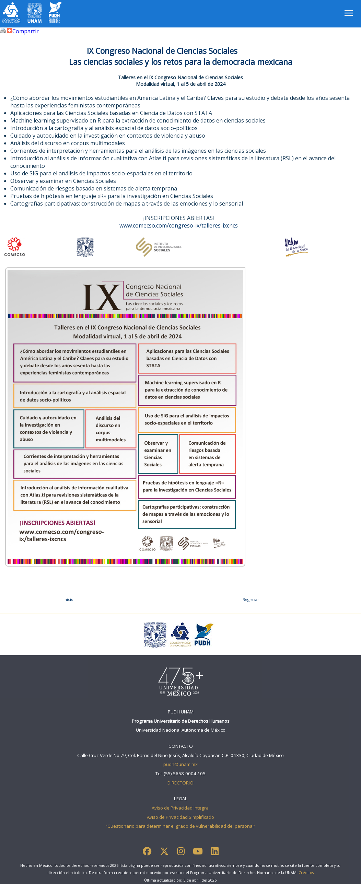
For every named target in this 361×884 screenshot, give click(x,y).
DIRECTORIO (180, 783)
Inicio (68, 599)
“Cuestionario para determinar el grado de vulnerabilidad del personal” (180, 826)
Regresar (251, 599)
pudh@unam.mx (180, 764)
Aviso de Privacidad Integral (181, 808)
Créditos (306, 872)
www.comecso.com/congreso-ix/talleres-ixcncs (178, 225)
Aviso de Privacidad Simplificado (180, 817)
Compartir (22, 31)
